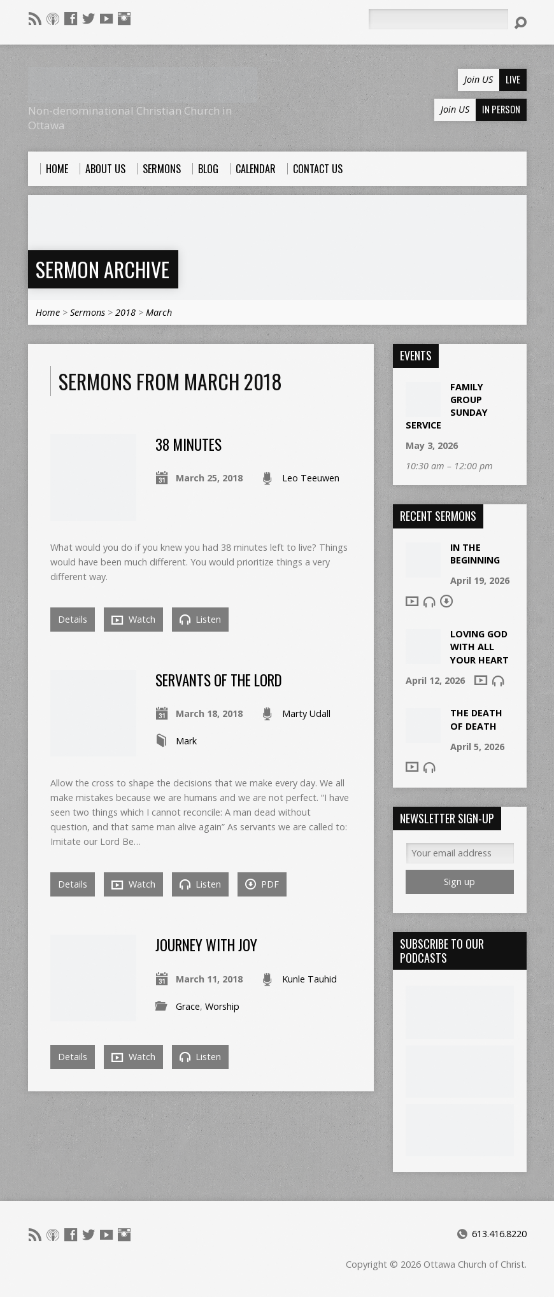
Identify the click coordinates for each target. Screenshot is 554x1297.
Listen (200, 619)
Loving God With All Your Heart (479, 646)
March (159, 312)
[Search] (438, 19)
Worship (222, 1006)
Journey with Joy (206, 945)
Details (72, 619)
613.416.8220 (499, 1234)
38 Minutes (188, 444)
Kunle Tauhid (309, 979)
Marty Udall (306, 713)
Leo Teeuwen (310, 478)
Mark (186, 741)
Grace (188, 1006)
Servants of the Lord (218, 680)
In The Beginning (475, 553)
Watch (133, 619)
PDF (262, 884)
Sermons (87, 312)
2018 (125, 312)
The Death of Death (476, 719)
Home (48, 312)
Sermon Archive (102, 269)
